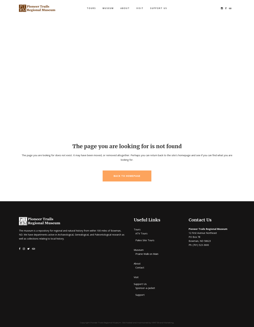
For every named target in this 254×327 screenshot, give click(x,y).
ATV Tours (141, 233)
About (137, 263)
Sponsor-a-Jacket (145, 288)
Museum (139, 249)
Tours (137, 229)
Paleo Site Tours (144, 240)
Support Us (140, 284)
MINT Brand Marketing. (163, 322)
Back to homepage (127, 175)
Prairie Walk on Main (146, 253)
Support (140, 294)
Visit (136, 277)
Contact (139, 267)
